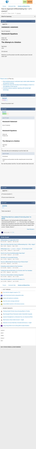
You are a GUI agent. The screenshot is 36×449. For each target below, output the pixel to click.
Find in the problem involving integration (12, 275)
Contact (3, 330)
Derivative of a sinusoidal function (9, 257)
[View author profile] (7, 113)
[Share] (10, 232)
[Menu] (2, 1)
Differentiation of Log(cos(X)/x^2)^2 (10, 240)
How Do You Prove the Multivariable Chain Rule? (13, 253)
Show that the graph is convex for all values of (13, 279)
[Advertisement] (18, 67)
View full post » (31, 229)
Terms (2, 335)
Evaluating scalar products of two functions (11, 266)
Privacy (2, 338)
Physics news (3, 78)
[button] (32, 21)
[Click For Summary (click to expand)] (18, 16)
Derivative (19, 13)
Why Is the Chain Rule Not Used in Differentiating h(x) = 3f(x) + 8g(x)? (18, 244)
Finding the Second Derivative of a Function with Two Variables (16, 270)
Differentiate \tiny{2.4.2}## (16, 248)
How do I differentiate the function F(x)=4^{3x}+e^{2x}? (14, 261)
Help (2, 340)
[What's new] (34, 2)
